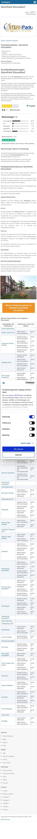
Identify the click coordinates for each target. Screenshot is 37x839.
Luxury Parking (6, 654)
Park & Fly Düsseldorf (5, 473)
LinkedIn (5, 821)
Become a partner (8, 811)
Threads (5, 824)
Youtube (5, 827)
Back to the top (5, 837)
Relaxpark (4, 527)
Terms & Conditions (9, 774)
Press (4, 763)
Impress (5, 760)
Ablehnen (18, 455)
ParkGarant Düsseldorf (5, 587)
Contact (5, 808)
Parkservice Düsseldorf (5, 501)
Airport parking (7, 788)
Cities (4, 794)
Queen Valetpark (7, 703)
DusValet (4, 714)
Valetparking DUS (7, 641)
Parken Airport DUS (8, 350)
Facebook (5, 814)
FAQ (4, 771)
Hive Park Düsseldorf (5, 459)
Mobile (5, 797)
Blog (4, 757)
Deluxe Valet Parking (5, 541)
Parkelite (4, 738)
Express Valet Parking (6, 555)
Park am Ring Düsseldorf (6, 605)
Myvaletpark (5, 647)
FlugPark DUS (6, 380)
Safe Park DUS (6, 638)
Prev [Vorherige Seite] (3, 305)
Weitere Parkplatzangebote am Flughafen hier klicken (18, 325)
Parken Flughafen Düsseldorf (9, 40)
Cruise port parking (8, 791)
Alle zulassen (18, 449)
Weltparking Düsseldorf (5, 635)
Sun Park (4, 664)
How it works (7, 780)
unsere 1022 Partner (15, 395)
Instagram (6, 818)
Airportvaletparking (7, 346)
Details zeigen (26, 443)
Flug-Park (4, 693)
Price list (5, 800)
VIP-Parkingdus (6, 726)
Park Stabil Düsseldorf (5, 672)
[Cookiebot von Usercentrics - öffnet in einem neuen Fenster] (26, 383)
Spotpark (4, 569)
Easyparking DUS (7, 516)
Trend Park (5, 732)
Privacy (5, 777)
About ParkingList (8, 753)
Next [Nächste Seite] (34, 305)
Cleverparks (5, 623)
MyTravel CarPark (7, 510)
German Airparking (7, 490)
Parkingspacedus (7, 504)
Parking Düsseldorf (7, 658)
